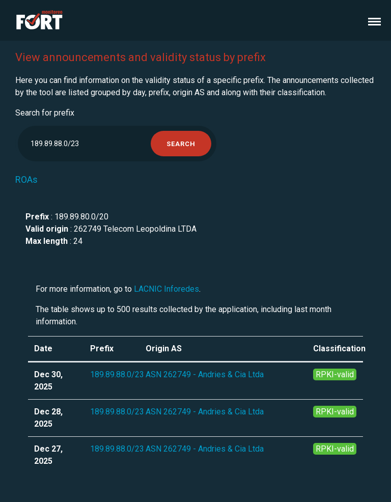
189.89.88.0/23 (117, 374)
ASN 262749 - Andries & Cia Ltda (205, 374)
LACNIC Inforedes (166, 289)
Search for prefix (44, 113)
